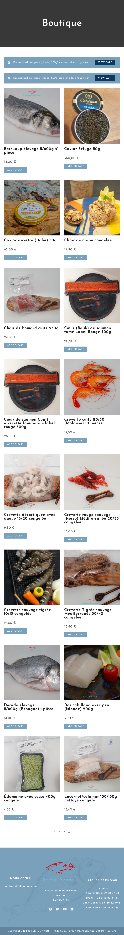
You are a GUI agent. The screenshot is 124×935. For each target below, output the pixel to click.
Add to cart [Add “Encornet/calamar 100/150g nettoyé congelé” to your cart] (75, 818)
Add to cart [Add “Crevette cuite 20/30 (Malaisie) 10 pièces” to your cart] (75, 441)
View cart (105, 62)
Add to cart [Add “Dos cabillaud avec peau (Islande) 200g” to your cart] (75, 726)
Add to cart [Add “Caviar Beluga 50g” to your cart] (75, 166)
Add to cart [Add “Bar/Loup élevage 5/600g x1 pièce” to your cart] (15, 170)
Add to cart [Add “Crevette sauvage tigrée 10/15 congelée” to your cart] (15, 631)
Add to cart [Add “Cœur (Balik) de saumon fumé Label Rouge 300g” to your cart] (75, 349)
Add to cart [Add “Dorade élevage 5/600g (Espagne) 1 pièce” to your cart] (15, 726)
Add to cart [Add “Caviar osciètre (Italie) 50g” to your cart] (15, 258)
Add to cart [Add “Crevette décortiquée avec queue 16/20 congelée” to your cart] (15, 536)
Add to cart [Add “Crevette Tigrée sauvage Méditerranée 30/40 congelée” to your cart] (75, 635)
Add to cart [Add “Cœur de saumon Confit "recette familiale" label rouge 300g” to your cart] (15, 444)
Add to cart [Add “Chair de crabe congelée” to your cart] (75, 258)
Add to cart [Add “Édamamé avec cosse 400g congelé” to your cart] (15, 818)
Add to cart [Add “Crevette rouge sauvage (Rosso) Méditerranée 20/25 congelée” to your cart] (75, 540)
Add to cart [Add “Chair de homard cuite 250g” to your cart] (15, 345)
